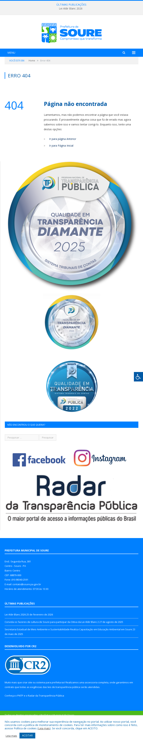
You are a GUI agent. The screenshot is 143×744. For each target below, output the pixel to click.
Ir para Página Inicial (61, 166)
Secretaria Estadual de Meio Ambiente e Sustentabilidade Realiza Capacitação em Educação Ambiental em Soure (68, 650)
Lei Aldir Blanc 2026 (70, 8)
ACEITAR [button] (27, 735)
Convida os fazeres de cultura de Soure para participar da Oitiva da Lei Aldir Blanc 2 (52, 642)
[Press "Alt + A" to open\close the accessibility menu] (138, 376)
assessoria (91, 703)
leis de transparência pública (64, 707)
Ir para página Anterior (62, 159)
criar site (27, 703)
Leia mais (44, 728)
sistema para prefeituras (50, 703)
